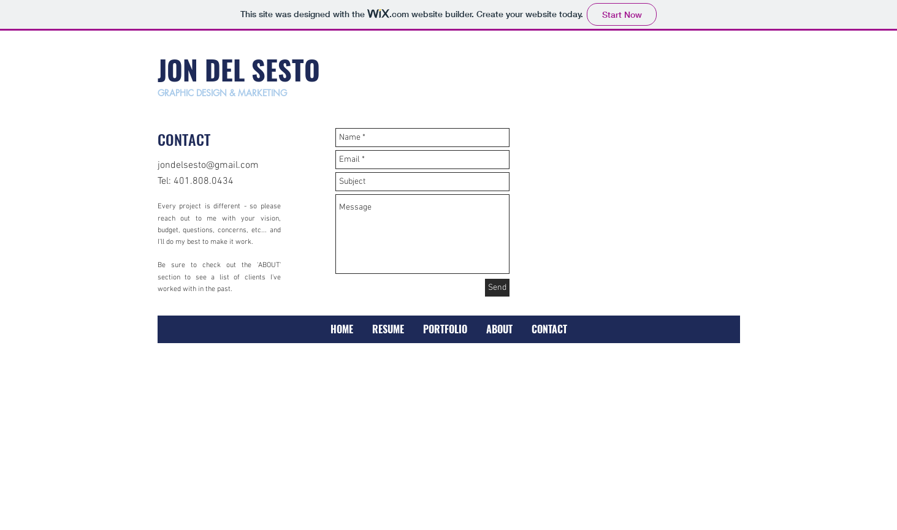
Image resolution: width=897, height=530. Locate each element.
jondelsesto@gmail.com (208, 165)
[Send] (497, 288)
